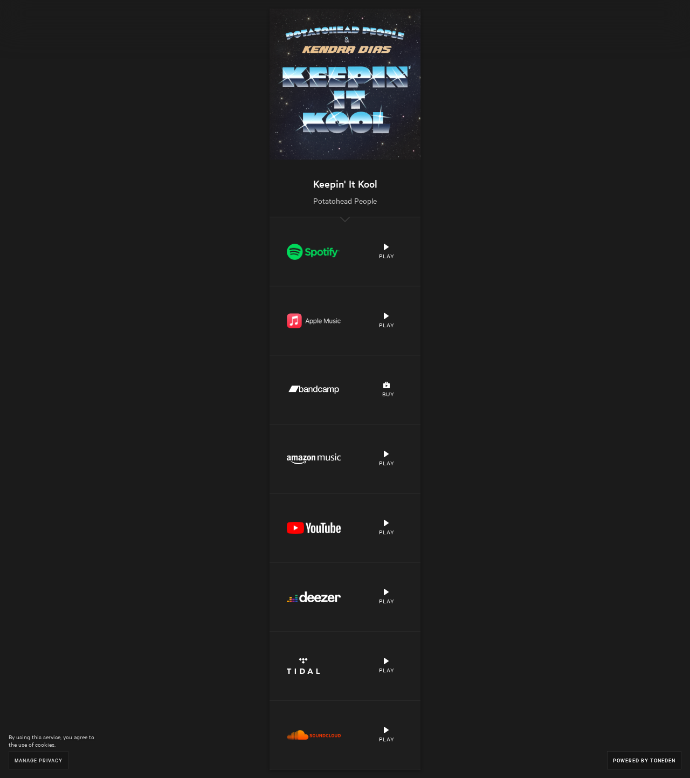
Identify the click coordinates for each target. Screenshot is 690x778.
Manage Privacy (39, 760)
